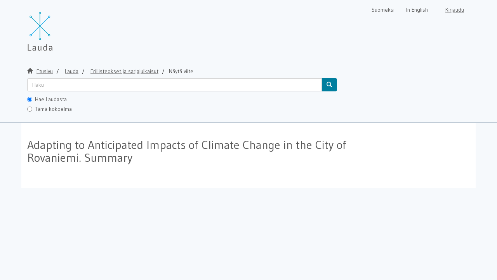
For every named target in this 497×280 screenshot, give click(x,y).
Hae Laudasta (47, 99)
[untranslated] (174, 84)
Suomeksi (383, 9)
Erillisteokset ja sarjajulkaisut (124, 71)
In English (417, 9)
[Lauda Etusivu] (56, 27)
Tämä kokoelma (49, 108)
